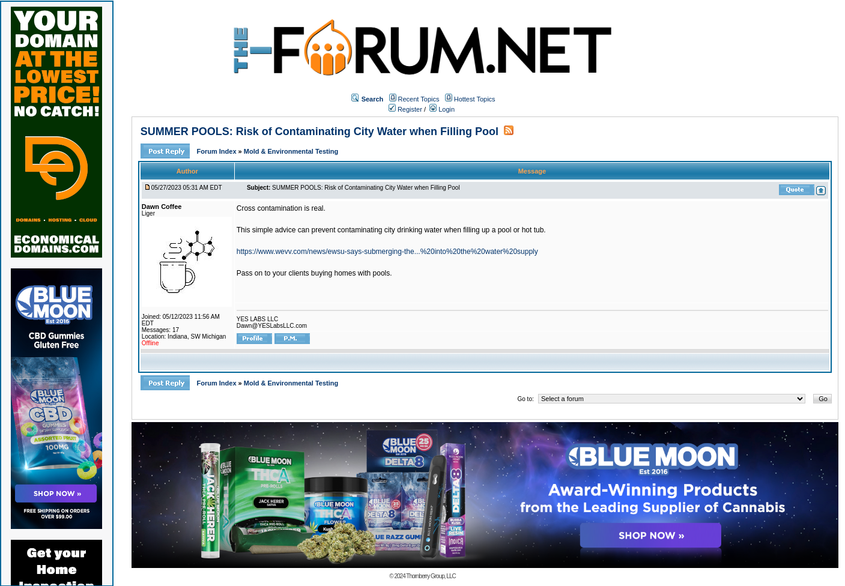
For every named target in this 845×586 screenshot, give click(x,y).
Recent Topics (419, 99)
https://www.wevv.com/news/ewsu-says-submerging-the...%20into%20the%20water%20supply (387, 251)
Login (442, 109)
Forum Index (217, 151)
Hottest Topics (474, 99)
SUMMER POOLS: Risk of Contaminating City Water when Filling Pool (319, 131)
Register (405, 109)
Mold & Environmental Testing (291, 151)
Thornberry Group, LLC (430, 576)
